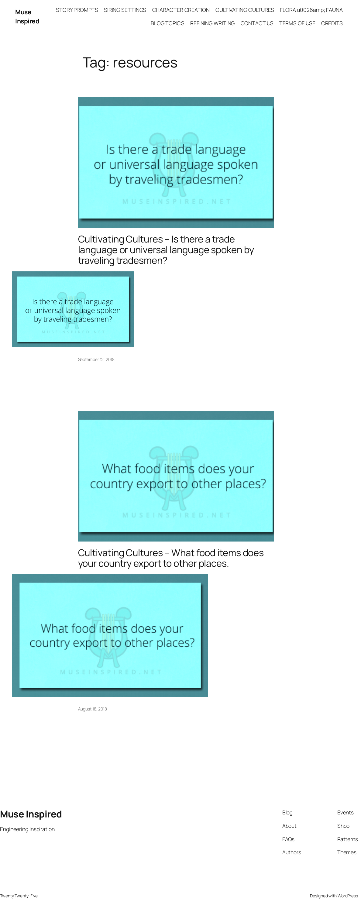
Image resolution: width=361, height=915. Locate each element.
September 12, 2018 (96, 360)
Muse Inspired (27, 16)
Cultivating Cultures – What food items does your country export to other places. (173, 558)
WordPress (348, 897)
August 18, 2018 (92, 709)
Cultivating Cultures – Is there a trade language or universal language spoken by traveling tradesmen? (168, 250)
